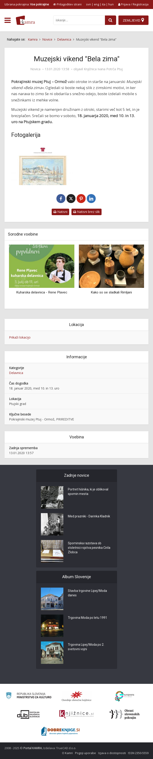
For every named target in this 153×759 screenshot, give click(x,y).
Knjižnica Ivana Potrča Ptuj (103, 69)
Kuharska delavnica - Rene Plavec (41, 292)
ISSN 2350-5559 (138, 753)
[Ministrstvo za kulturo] (28, 696)
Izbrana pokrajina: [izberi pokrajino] (26, 4)
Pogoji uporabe (85, 753)
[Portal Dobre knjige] (60, 731)
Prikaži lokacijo (20, 337)
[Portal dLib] (28, 714)
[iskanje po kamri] (79, 20)
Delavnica (16, 373)
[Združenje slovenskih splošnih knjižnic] (76, 714)
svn (88, 4)
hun (111, 4)
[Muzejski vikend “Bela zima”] (42, 164)
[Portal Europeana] (124, 696)
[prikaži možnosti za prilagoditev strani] (67, 4)
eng (96, 4)
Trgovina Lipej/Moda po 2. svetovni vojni (86, 647)
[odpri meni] (7, 20)
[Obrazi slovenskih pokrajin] (124, 714)
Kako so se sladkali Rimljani (111, 292)
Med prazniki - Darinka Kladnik (89, 516)
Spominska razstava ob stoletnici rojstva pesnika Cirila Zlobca (89, 548)
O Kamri (67, 753)
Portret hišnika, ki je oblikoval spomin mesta (88, 492)
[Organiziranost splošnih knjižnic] (77, 696)
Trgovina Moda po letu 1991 (87, 618)
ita (103, 4)
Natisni (60, 212)
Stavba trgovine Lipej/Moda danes (87, 593)
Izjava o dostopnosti (112, 753)
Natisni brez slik (86, 212)
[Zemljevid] (133, 20)
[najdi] (110, 20)
